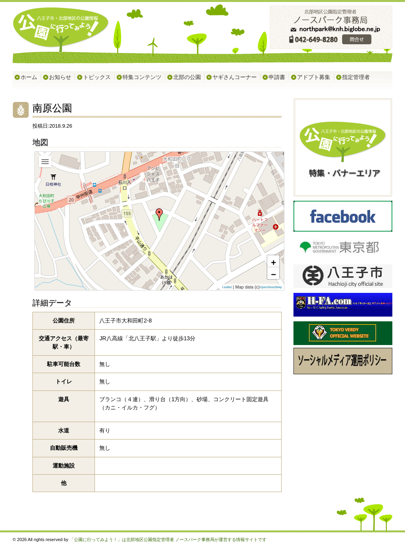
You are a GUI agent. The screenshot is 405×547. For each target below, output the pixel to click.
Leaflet (227, 287)
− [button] (273, 274)
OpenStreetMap (271, 287)
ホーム (29, 77)
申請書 (277, 77)
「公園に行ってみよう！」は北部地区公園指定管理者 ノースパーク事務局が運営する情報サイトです (168, 539)
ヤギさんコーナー (234, 77)
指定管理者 (356, 77)
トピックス (97, 77)
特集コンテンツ (142, 77)
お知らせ (60, 77)
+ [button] (273, 262)
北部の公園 (187, 77)
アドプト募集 (313, 77)
